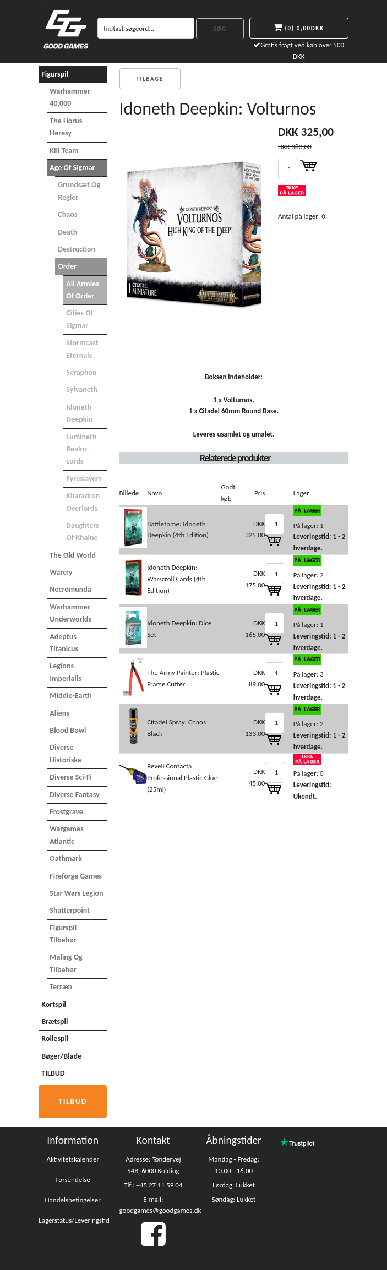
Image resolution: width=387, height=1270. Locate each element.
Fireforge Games (76, 876)
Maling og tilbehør (66, 963)
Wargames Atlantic (66, 835)
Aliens (59, 713)
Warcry (61, 572)
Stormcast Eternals (82, 348)
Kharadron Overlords (83, 502)
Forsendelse (73, 1179)
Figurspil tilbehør (63, 934)
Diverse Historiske (65, 753)
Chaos (67, 214)
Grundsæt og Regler (79, 190)
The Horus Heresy (66, 127)
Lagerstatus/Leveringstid (74, 1220)
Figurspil (54, 74)
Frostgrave (66, 811)
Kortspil (53, 1004)
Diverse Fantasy (74, 794)
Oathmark (66, 858)
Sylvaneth (81, 389)
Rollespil (54, 1038)
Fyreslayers (84, 478)
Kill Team (64, 150)
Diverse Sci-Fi (70, 777)
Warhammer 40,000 (70, 97)
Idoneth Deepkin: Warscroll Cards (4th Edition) (176, 579)
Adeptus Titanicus (64, 642)
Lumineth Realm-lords (81, 449)
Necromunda (70, 589)
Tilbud (72, 1101)
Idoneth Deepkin (79, 413)
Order (67, 266)
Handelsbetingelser (72, 1200)
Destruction (76, 249)
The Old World (73, 555)
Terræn (61, 986)
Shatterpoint (70, 910)
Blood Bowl (68, 730)
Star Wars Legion (76, 893)
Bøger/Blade (61, 1056)
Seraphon (81, 372)
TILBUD (52, 1073)
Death (67, 232)
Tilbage (150, 79)
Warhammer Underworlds (70, 613)
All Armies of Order (82, 290)
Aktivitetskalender (72, 1159)
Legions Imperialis (65, 672)
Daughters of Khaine (82, 531)
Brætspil (54, 1021)
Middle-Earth (70, 695)
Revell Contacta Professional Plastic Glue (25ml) (182, 777)
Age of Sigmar (72, 167)
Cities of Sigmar (79, 319)
